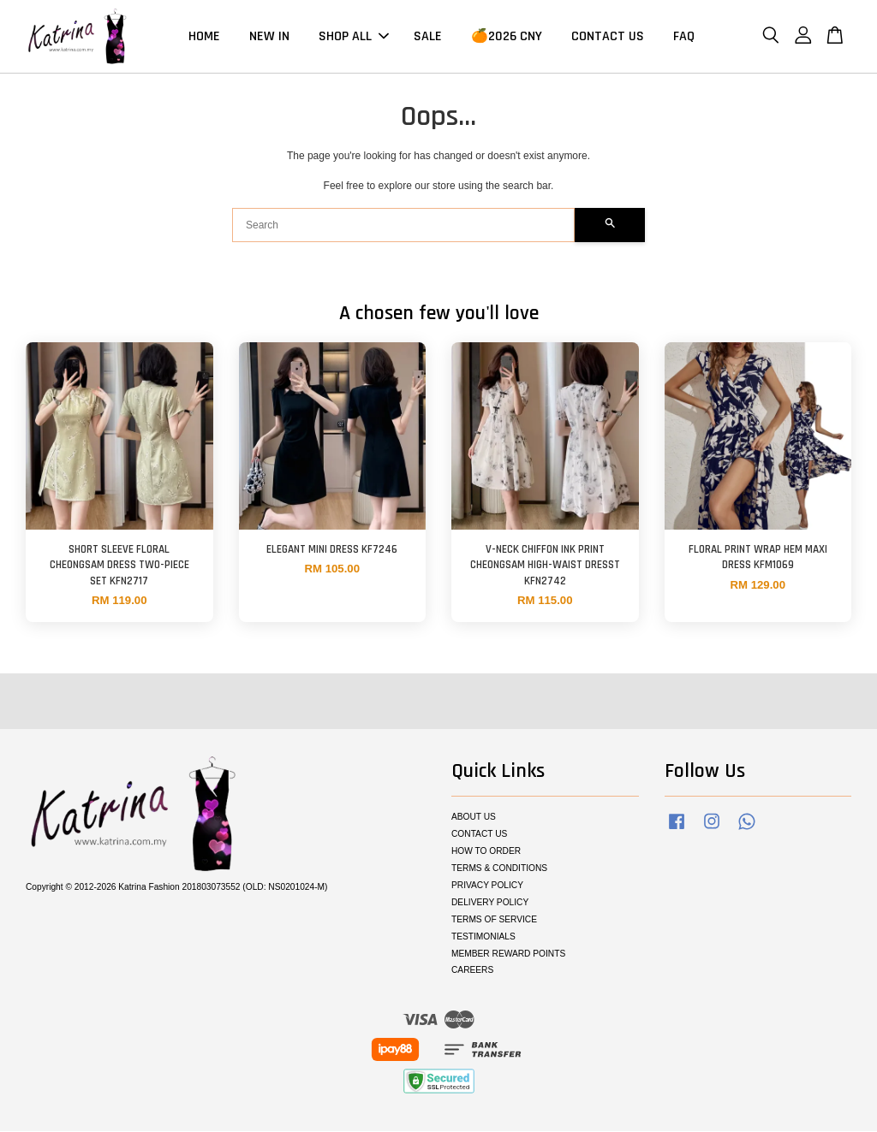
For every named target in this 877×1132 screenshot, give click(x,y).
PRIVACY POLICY (487, 887)
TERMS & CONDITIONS (499, 869)
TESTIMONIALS (483, 938)
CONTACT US (607, 37)
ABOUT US (473, 818)
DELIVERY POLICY (489, 904)
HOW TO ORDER (486, 852)
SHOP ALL (354, 37)
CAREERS (472, 971)
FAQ (684, 37)
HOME (204, 37)
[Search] (403, 227)
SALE (428, 37)
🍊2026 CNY (506, 37)
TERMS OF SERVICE (494, 921)
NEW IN (269, 37)
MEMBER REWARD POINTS (508, 954)
